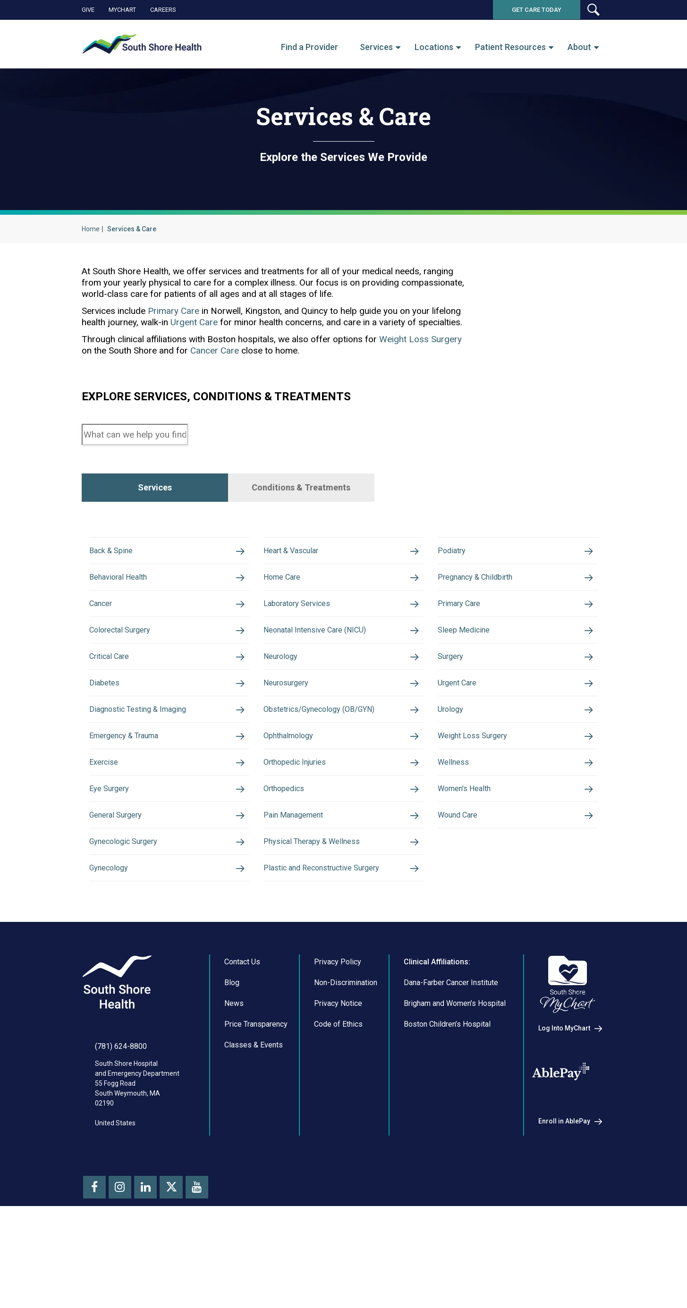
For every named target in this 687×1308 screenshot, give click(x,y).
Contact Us (242, 1053)
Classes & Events (253, 1136)
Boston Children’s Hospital (447, 1116)
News (234, 1095)
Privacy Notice (338, 1095)
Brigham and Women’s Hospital (455, 1095)
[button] (593, 9)
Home (91, 229)
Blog (231, 1074)
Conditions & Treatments (301, 487)
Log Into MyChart (564, 1120)
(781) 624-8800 (121, 1138)
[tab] (155, 487)
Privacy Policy (337, 1053)
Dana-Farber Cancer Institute (451, 1074)
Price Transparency (256, 1116)
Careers (163, 9)
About (579, 47)
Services (376, 47)
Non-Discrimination (345, 1074)
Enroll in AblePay (564, 1213)
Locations (434, 47)
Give (88, 9)
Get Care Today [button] (536, 9)
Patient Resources (510, 47)
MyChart (122, 9)
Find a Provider (309, 47)
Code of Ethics (338, 1116)
